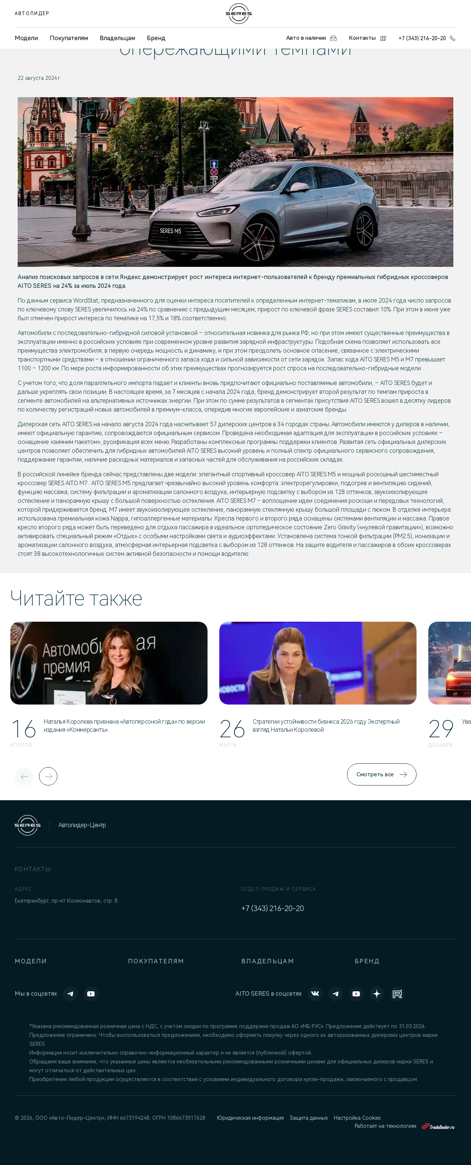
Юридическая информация (251, 1118)
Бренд (156, 38)
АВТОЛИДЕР (32, 13)
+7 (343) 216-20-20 (427, 38)
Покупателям (69, 38)
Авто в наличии (307, 38)
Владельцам (117, 38)
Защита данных (310, 1118)
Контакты (367, 38)
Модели (31, 961)
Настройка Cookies (360, 1118)
